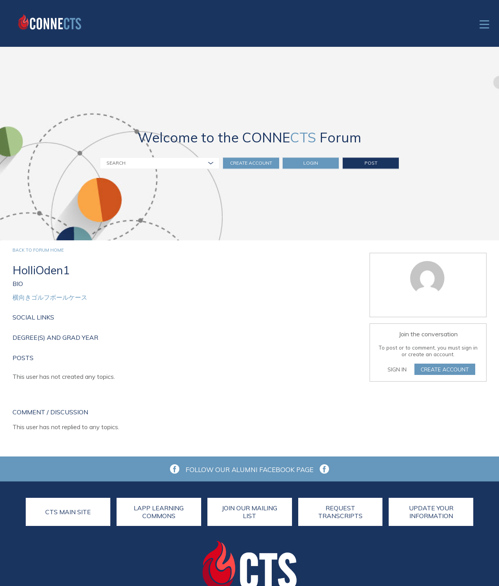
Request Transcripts (340, 512)
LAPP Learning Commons (159, 512)
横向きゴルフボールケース (49, 297)
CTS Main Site (68, 512)
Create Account (251, 163)
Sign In (397, 369)
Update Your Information (431, 512)
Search (116, 163)
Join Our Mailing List (249, 512)
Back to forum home (38, 250)
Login (310, 163)
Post (371, 163)
